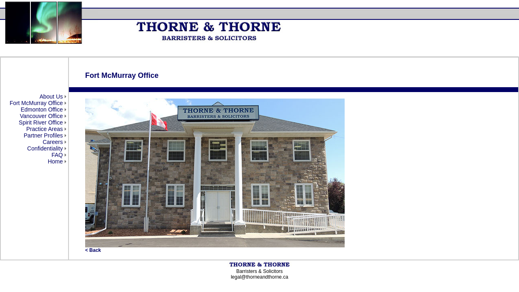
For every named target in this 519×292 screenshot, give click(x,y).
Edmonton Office (42, 109)
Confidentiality (45, 148)
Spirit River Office (41, 122)
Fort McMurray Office (36, 103)
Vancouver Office (41, 116)
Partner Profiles (43, 135)
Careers (53, 142)
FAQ (57, 155)
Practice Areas (44, 129)
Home (55, 161)
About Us (51, 96)
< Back (93, 250)
